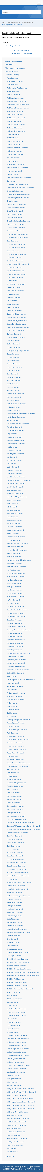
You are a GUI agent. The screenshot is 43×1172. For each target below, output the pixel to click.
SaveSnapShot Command (15, 806)
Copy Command (12, 241)
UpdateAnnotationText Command (18, 1039)
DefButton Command (14, 287)
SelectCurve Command (15, 852)
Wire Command (12, 1082)
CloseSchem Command (15, 214)
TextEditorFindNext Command (17, 982)
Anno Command (12, 161)
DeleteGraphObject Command (17, 321)
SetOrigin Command (14, 906)
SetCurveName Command (16, 886)
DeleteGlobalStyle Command (16, 314)
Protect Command (13, 710)
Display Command (13, 360)
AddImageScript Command (16, 124)
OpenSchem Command (15, 646)
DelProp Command (13, 344)
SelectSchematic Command (16, 862)
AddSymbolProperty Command (17, 148)
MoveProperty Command (15, 530)
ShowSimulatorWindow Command (18, 952)
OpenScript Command (14, 650)
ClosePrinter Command (15, 211)
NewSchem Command (14, 580)
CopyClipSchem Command (16, 247)
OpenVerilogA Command (15, 656)
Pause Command (13, 683)
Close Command (12, 201)
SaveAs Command (13, 793)
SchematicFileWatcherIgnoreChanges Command (23, 826)
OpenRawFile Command (15, 643)
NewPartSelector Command (16, 567)
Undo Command (12, 1005)
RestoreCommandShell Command (18, 763)
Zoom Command (12, 1152)
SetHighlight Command (14, 902)
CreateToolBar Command (15, 271)
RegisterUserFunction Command (18, 739)
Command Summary (28, 22)
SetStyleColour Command (15, 926)
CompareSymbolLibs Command (17, 234)
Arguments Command (14, 171)
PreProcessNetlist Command (16, 693)
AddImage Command (14, 121)
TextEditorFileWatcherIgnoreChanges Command (23, 972)
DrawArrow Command (14, 367)
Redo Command (12, 733)
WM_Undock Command (15, 1115)
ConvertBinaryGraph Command (17, 237)
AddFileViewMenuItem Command (18, 108)
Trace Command (12, 1002)
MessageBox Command (15, 513)
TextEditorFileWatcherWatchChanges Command (23, 976)
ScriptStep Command (14, 846)
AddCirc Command (13, 95)
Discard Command (13, 357)
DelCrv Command (13, 304)
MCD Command (12, 503)
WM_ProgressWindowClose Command (20, 1098)
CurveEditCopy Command (16, 284)
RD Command (12, 716)
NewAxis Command (13, 540)
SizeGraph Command (14, 956)
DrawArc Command (13, 364)
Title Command (12, 995)
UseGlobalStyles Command (16, 1072)
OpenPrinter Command (14, 636)
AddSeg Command (13, 144)
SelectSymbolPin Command (16, 869)
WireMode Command (14, 1085)
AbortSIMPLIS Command (15, 81)
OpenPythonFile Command (16, 640)
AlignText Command (13, 158)
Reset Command (12, 756)
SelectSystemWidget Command (17, 872)
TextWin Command (13, 992)
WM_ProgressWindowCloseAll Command (21, 1102)
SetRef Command (13, 919)
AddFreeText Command (15, 115)
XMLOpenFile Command (15, 1142)
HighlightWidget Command (16, 444)
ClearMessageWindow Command (18, 198)
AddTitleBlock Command (15, 154)
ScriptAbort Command (14, 836)
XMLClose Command (14, 1128)
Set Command (12, 879)
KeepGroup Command (14, 460)
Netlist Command (12, 533)
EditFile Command (13, 387)
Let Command (11, 464)
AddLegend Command (14, 128)
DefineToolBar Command (15, 291)
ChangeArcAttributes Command (17, 184)
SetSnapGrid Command (15, 922)
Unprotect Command (14, 1022)
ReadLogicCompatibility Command (18, 720)
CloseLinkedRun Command (16, 208)
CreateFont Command (14, 257)
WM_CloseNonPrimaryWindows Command (21, 1092)
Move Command (12, 517)
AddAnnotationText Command (17, 88)
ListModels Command (14, 470)
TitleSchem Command (14, 999)
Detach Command (13, 354)
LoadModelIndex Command (16, 477)
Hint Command (12, 447)
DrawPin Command (13, 370)
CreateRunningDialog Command (18, 264)
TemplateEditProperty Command (18, 962)
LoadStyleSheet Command (16, 483)
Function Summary (11, 71)
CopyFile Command (13, 251)
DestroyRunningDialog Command (18, 350)
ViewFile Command (13, 1075)
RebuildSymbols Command (16, 723)
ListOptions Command (14, 474)
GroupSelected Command (15, 430)
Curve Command (12, 281)
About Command (12, 84)
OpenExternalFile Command (16, 616)
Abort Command (12, 78)
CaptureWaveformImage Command (19, 178)
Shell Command (12, 939)
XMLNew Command (13, 1135)
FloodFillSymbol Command (16, 417)
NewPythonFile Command (16, 577)
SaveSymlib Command (14, 813)
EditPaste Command (14, 397)
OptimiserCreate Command (16, 666)
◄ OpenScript (16, 53)
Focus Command (12, 420)
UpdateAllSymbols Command (17, 1035)
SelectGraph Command (15, 856)
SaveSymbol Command (15, 809)
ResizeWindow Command (15, 759)
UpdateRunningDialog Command (18, 1055)
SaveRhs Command (13, 803)
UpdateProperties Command (16, 1052)
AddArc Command (13, 91)
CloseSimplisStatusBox (14, 46)
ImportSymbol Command (15, 454)
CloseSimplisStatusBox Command (18, 221)
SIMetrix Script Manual (13, 22)
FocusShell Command (14, 427)
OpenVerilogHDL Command (16, 660)
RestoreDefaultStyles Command (17, 766)
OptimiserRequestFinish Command (18, 670)
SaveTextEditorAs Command (16, 819)
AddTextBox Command (14, 151)
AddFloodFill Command (15, 111)
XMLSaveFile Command (15, 1145)
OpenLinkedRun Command (16, 626)
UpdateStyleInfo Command (16, 1059)
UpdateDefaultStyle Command (17, 1042)
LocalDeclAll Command (15, 487)
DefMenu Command (13, 297)
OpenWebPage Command (16, 663)
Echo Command (12, 374)
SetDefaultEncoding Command (17, 889)
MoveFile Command (13, 523)
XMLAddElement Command (16, 1125)
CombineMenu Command (15, 231)
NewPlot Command (13, 570)
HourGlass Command (14, 450)
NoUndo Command (13, 603)
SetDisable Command (14, 892)
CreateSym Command (14, 267)
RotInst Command (13, 773)
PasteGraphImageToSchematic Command (21, 680)
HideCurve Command (14, 437)
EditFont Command (13, 390)
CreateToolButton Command (16, 274)
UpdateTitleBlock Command (16, 1069)
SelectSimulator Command (16, 866)
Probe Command (12, 703)
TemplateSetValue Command (16, 966)
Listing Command (13, 467)
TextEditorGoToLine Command (17, 985)
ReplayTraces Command (15, 753)
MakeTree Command (14, 500)
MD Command (12, 507)
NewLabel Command (14, 557)
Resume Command (13, 769)
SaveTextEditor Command (16, 816)
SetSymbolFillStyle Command (17, 929)
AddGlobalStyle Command (16, 118)
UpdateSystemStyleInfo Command (18, 1065)
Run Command (12, 776)
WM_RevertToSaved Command (17, 1112)
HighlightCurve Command (15, 440)
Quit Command (12, 713)
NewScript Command (14, 583)
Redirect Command (13, 726)
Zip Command (11, 1148)
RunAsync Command (14, 779)
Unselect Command (13, 1025)
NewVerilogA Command (15, 593)
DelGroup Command (14, 334)
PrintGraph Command (14, 696)
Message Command (13, 510)
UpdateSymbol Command (15, 1062)
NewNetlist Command (14, 563)
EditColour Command (14, 377)
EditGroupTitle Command (15, 394)
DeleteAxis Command (14, 311)
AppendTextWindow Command (17, 168)
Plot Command (12, 690)
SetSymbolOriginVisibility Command (19, 932)
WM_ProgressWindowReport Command (20, 1108)
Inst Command (12, 457)
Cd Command (11, 181)
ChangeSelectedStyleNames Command (20, 188)
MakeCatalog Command (15, 493)
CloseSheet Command (14, 217)
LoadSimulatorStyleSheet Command (19, 480)
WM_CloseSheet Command (16, 1095)
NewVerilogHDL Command (16, 596)
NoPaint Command (13, 600)
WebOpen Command (14, 1079)
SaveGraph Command (14, 796)
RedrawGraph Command (15, 736)
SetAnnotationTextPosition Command (19, 882)
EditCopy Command (13, 380)
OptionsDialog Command (15, 673)
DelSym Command (13, 347)
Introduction (9, 65)
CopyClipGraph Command (16, 244)
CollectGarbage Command (16, 228)
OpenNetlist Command (14, 633)
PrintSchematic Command (16, 700)
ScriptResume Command (15, 843)
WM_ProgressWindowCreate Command (20, 1105)
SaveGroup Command (14, 799)
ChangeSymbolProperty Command (18, 194)
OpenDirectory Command (15, 613)
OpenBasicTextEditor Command (17, 610)
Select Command (12, 849)
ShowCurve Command (14, 949)
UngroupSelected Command (16, 1012)
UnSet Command (12, 1029)
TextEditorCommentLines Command (19, 969)
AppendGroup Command (15, 164)
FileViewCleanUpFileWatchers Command (21, 414)
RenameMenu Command (15, 746)
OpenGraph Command (14, 620)
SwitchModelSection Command (17, 959)
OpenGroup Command (14, 623)
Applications (9, 1156)
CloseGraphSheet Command (16, 204)
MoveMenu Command (14, 527)
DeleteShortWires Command (16, 324)
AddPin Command (13, 134)
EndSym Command (13, 407)
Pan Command (12, 676)
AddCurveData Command (15, 98)
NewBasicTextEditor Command (17, 543)
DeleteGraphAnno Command (16, 317)
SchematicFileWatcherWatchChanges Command (23, 829)
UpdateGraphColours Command (18, 1049)
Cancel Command (13, 174)
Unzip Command (12, 1032)
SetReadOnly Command (15, 916)
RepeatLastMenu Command (16, 749)
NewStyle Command (14, 587)
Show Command (12, 946)
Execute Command (13, 410)
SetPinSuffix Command (14, 912)
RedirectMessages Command (17, 729)
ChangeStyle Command (15, 191)
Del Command (12, 301)
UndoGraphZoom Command (16, 1009)
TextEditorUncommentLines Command (20, 989)
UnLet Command (12, 1019)
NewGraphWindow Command (17, 550)
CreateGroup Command (15, 261)
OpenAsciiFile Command (15, 606)
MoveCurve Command (14, 520)
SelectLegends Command (15, 859)
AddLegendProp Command (16, 131)
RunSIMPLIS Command (15, 786)
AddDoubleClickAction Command (18, 104)
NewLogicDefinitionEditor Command (19, 560)
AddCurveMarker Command (16, 101)
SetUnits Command (13, 936)
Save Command (12, 789)
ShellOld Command (13, 942)
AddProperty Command (15, 141)
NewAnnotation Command (16, 537)
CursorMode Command (15, 277)
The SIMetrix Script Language (15, 68)
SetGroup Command (14, 899)
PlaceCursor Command (15, 686)
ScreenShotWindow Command (17, 833)
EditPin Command (13, 400)
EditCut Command (13, 384)
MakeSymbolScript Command (17, 497)
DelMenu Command (13, 341)
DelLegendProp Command (16, 337)
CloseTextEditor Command (16, 224)
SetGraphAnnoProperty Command (18, 896)
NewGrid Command (13, 553)
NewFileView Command (15, 547)
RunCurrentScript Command (16, 783)
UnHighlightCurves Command (17, 1015)
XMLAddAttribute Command (16, 1122)
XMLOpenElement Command (17, 1138)
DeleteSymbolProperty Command (18, 327)
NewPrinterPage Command (16, 573)
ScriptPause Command (14, 839)
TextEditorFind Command (15, 979)
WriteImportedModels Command (18, 1118)
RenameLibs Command (15, 743)
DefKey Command (13, 294)
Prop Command (12, 706)
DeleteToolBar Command (15, 331)
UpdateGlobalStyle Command (17, 1045)
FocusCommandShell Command (18, 424)
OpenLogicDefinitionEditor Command (19, 630)
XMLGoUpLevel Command (16, 1132)
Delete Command (13, 307)
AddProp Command (13, 138)
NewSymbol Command (14, 590)
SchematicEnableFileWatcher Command (20, 823)
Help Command (12, 434)
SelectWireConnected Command (18, 876)
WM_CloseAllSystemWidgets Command (20, 1089)
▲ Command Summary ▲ (21, 50)
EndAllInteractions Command (16, 404)
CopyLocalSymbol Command (16, 254)
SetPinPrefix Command (15, 909)
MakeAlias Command (14, 490)
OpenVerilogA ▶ (27, 53)
